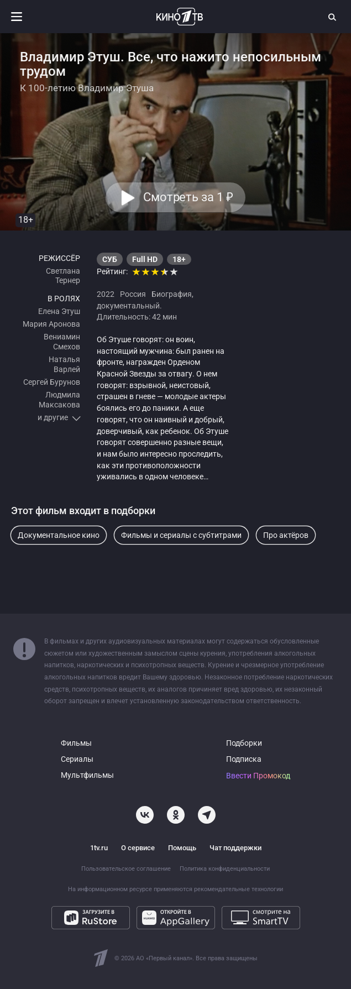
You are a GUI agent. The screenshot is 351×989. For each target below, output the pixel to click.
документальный (128, 305)
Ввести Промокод (258, 776)
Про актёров (285, 535)
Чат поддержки (235, 848)
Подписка (243, 759)
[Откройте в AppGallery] (176, 917)
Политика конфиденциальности (225, 868)
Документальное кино (58, 535)
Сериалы (77, 759)
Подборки (244, 743)
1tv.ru (99, 848)
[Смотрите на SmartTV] (261, 917)
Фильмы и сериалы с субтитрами (181, 535)
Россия (133, 294)
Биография (171, 294)
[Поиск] (332, 16)
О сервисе (138, 848)
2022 (105, 294)
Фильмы (76, 743)
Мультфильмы (87, 775)
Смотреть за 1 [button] (188, 198)
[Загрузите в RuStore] (90, 917)
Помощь (182, 848)
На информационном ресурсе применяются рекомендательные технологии (175, 889)
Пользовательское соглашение (126, 868)
